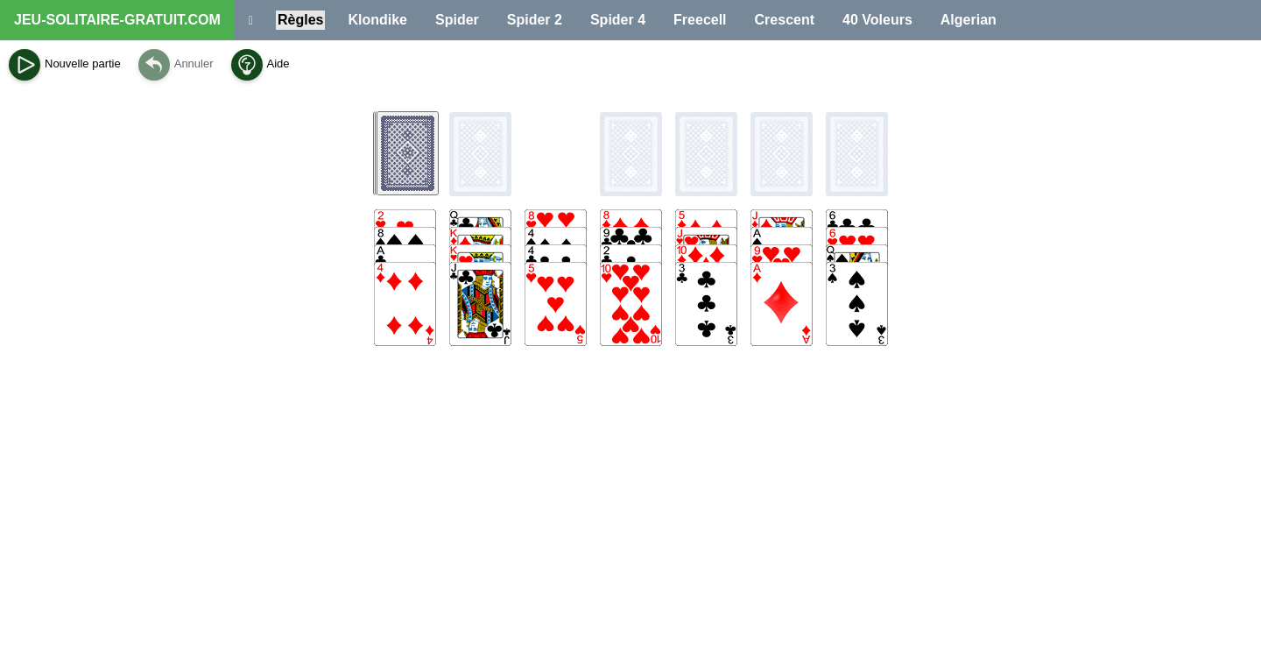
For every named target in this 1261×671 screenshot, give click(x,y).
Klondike (377, 19)
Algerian (968, 19)
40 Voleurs (877, 19)
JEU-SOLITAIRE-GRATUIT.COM (117, 19)
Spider (457, 19)
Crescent (784, 19)
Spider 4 (617, 19)
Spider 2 (534, 19)
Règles (300, 19)
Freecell (699, 19)
